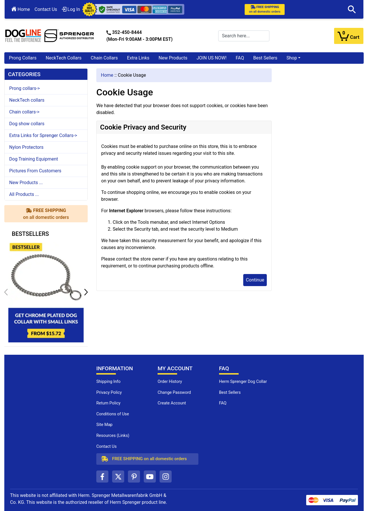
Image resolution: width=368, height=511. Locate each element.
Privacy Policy (109, 392)
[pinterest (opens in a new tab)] (134, 476)
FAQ (240, 58)
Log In (71, 9)
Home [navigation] (107, 75)
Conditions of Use (112, 414)
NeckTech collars (26, 100)
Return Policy (108, 403)
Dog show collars (26, 123)
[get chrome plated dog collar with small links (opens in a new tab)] (46, 291)
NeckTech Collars (64, 58)
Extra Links (138, 58)
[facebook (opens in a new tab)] (102, 476)
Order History (170, 381)
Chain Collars (104, 58)
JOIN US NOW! (212, 58)
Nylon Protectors (26, 147)
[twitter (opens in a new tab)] (118, 476)
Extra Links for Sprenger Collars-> (43, 135)
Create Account (172, 403)
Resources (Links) (112, 435)
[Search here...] (243, 35)
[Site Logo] (50, 35)
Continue (255, 280)
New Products (173, 58)
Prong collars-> (24, 88)
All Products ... (24, 194)
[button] (352, 9)
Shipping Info (108, 381)
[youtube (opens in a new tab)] (150, 476)
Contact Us (45, 9)
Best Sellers (265, 58)
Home (21, 9)
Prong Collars (23, 58)
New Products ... (26, 182)
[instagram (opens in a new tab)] (165, 476)
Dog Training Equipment (33, 159)
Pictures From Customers (35, 170)
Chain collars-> (24, 112)
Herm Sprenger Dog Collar (243, 381)
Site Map (104, 424)
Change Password (174, 392)
